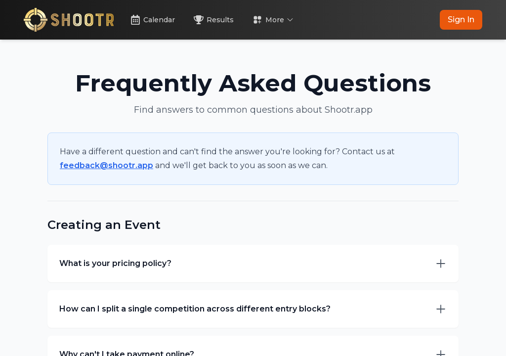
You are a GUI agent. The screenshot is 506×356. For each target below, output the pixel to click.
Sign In (461, 19)
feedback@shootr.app (106, 165)
